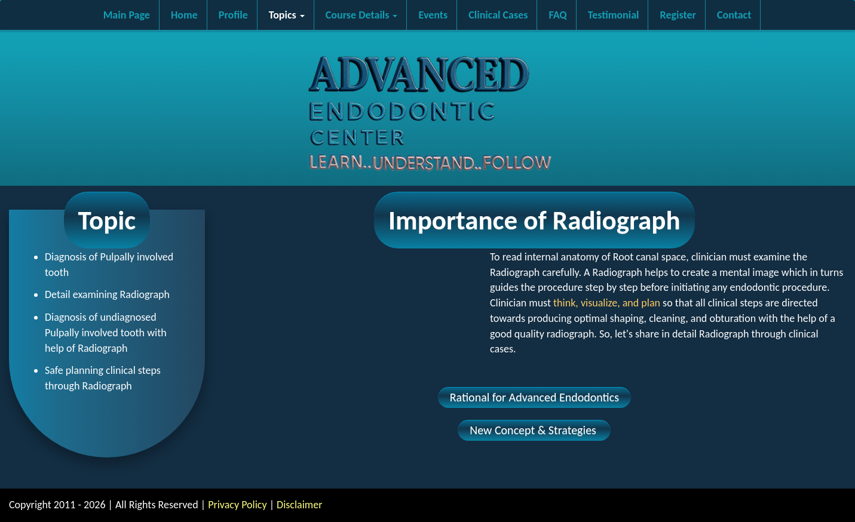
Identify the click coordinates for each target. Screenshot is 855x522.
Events (433, 15)
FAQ (557, 15)
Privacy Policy (237, 504)
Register (678, 15)
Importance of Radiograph (534, 220)
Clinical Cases (498, 15)
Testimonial (613, 15)
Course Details (362, 15)
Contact (734, 15)
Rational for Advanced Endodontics (534, 397)
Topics (287, 15)
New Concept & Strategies (534, 430)
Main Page (126, 15)
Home (184, 15)
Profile (233, 15)
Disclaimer (299, 504)
